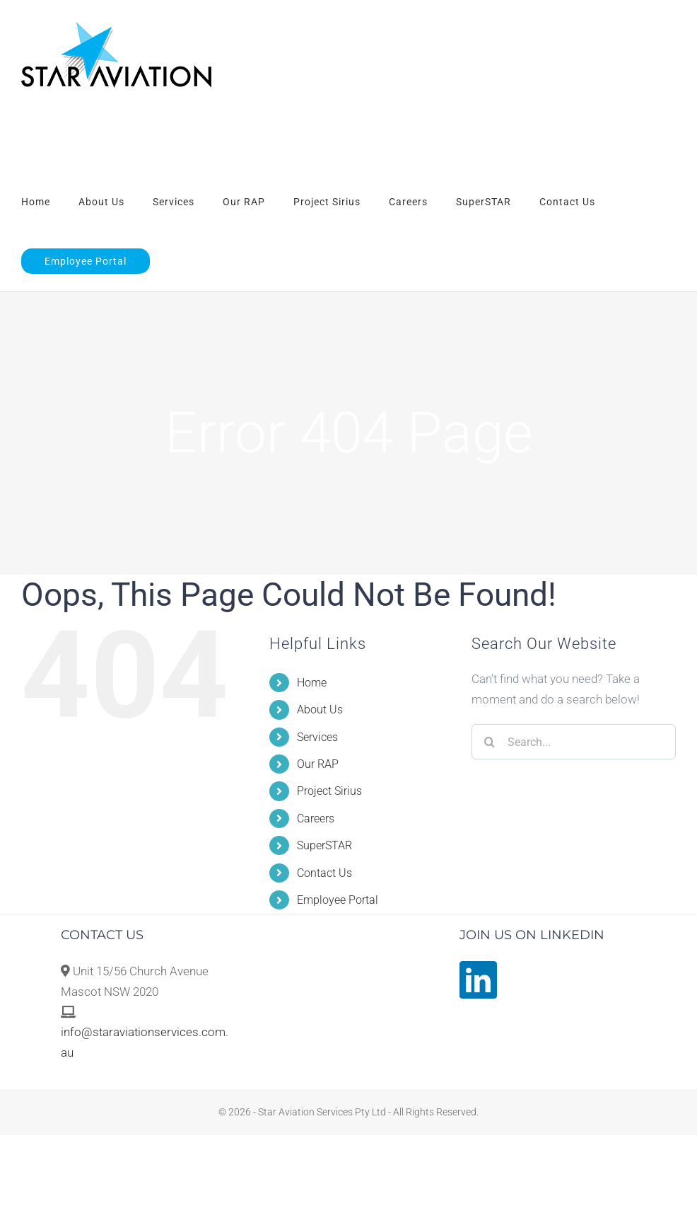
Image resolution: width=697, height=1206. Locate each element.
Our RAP (318, 764)
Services (317, 737)
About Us (320, 709)
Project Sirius (329, 791)
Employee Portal (337, 900)
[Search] (489, 741)
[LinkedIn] (478, 980)
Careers (315, 818)
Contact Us (324, 873)
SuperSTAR (324, 845)
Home (312, 682)
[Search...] (574, 741)
